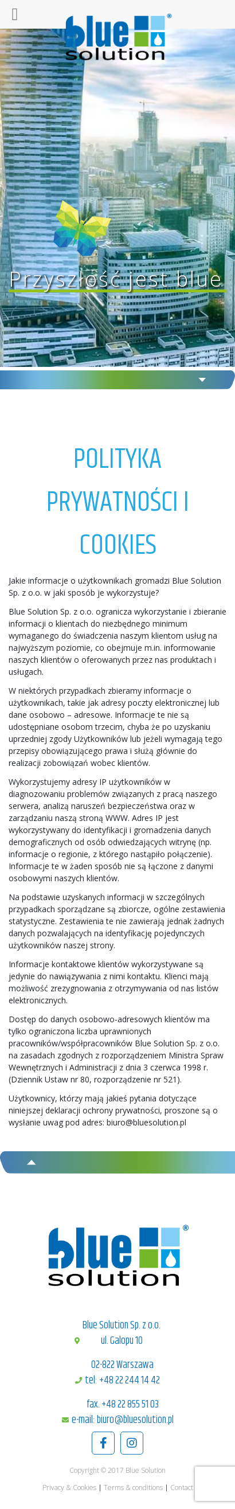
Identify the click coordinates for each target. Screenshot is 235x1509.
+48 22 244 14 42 (129, 1381)
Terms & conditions (133, 1487)
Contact (181, 1487)
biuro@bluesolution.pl (135, 1420)
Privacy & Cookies (69, 1487)
